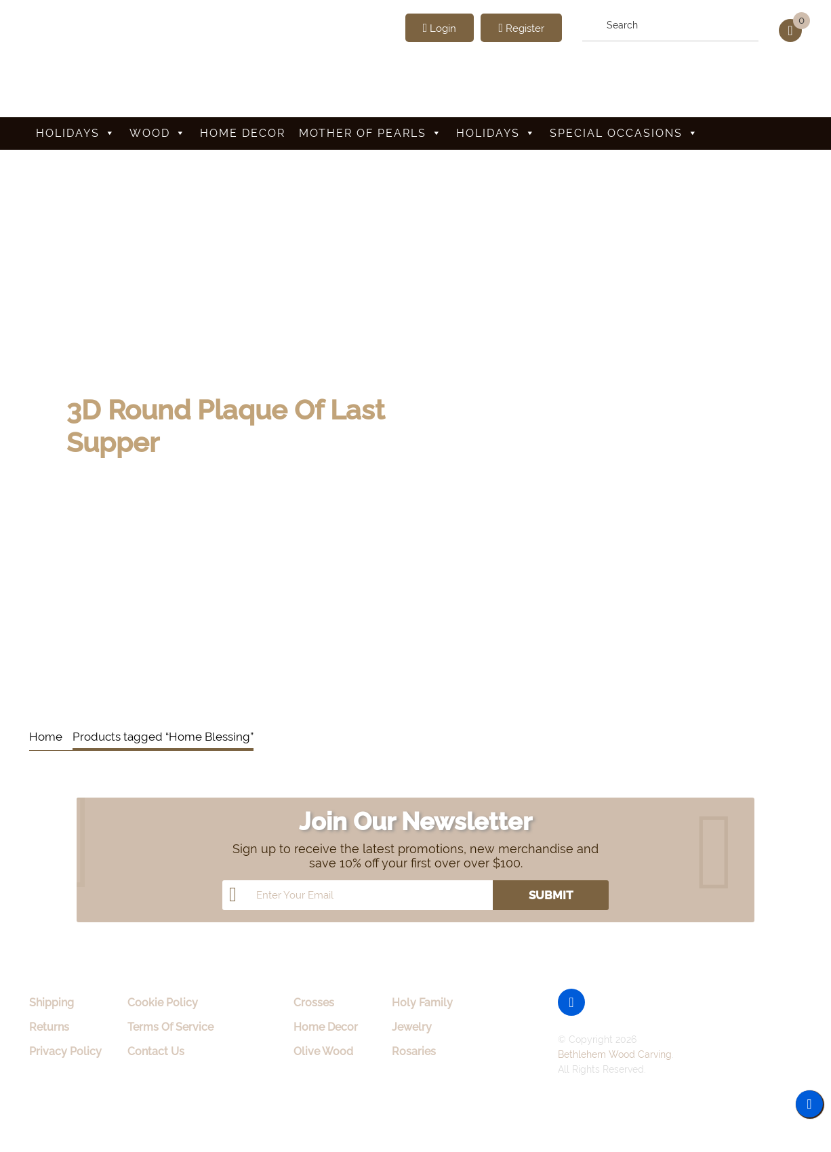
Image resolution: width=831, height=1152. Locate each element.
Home (45, 736)
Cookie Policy (162, 1002)
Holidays (76, 133)
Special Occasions (624, 133)
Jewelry (412, 1027)
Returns (49, 1027)
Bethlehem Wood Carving (615, 1054)
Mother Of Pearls (371, 133)
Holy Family (422, 1002)
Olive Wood (323, 1051)
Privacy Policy (65, 1051)
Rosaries (414, 1051)
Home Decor (242, 133)
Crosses (313, 1002)
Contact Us (155, 1051)
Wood (157, 133)
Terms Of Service (170, 1027)
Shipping (51, 1002)
